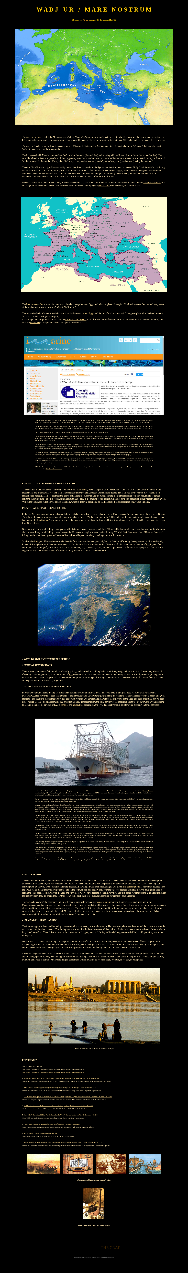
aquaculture (78, 705)
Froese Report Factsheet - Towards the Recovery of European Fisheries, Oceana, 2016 (52, 1124)
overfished (35, 322)
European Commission (75, 319)
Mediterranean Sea (151, 182)
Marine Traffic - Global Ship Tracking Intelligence (40, 1133)
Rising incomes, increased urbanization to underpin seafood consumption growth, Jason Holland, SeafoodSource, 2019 (63, 1142)
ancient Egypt (88, 313)
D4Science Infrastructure (54, 469)
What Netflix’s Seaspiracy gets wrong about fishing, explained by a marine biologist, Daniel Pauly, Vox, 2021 (60, 1087)
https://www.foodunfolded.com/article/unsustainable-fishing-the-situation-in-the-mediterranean (53, 1072)
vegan (29, 902)
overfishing (82, 489)
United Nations (148, 791)
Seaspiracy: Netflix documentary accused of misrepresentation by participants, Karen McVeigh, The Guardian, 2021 (62, 1078)
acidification (104, 185)
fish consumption (131, 886)
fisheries (64, 705)
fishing (36, 541)
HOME (112, 20)
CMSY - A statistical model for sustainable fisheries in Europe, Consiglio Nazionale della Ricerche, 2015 (58, 1106)
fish (148, 544)
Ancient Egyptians (34, 137)
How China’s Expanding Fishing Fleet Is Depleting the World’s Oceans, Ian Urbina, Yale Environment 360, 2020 (61, 1115)
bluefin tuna (42, 520)
